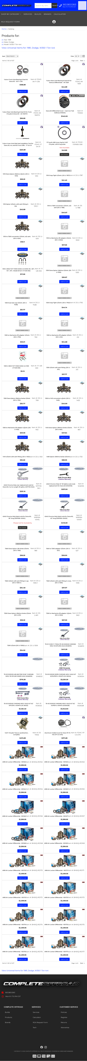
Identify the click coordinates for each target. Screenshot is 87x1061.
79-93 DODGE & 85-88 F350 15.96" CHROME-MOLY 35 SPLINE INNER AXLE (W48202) (19, 675)
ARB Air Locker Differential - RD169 (56, 843)
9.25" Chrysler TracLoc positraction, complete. (16, 734)
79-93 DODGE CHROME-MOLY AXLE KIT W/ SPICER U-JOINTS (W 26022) (18, 704)
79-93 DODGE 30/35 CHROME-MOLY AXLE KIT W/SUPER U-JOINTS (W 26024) (60, 675)
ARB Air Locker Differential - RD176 (14, 951)
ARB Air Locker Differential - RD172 (14, 897)
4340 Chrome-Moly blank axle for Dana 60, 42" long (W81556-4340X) (59, 517)
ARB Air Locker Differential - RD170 (14, 870)
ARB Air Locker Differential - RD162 (14, 762)
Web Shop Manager (66, 1051)
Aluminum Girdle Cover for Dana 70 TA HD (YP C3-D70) (57, 734)
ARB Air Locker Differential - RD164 (14, 789)
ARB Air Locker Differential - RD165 (56, 789)
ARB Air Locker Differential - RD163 (56, 762)
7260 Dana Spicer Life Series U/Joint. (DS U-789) (17, 549)
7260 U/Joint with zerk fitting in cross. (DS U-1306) (58, 582)
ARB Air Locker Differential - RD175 (56, 924)
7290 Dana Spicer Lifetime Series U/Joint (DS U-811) (17, 614)
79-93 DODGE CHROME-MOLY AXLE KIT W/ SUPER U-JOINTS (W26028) (60, 704)
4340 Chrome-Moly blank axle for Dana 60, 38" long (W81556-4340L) (17, 517)
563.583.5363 (10, 993)
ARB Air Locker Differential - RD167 (56, 816)
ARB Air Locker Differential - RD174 (14, 924)
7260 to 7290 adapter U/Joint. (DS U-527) (58, 549)
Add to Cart (64, 527)
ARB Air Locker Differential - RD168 (14, 843)
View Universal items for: (28, 970)
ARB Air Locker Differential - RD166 (14, 816)
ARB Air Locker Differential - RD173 (56, 897)
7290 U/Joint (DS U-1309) (15, 645)
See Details (22, 527)
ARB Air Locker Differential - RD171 (56, 870)
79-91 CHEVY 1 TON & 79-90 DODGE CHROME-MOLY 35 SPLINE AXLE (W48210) (60, 645)
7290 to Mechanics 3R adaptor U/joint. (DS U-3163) (59, 614)
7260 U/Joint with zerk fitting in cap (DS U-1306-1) (17, 582)
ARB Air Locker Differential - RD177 (56, 951)
